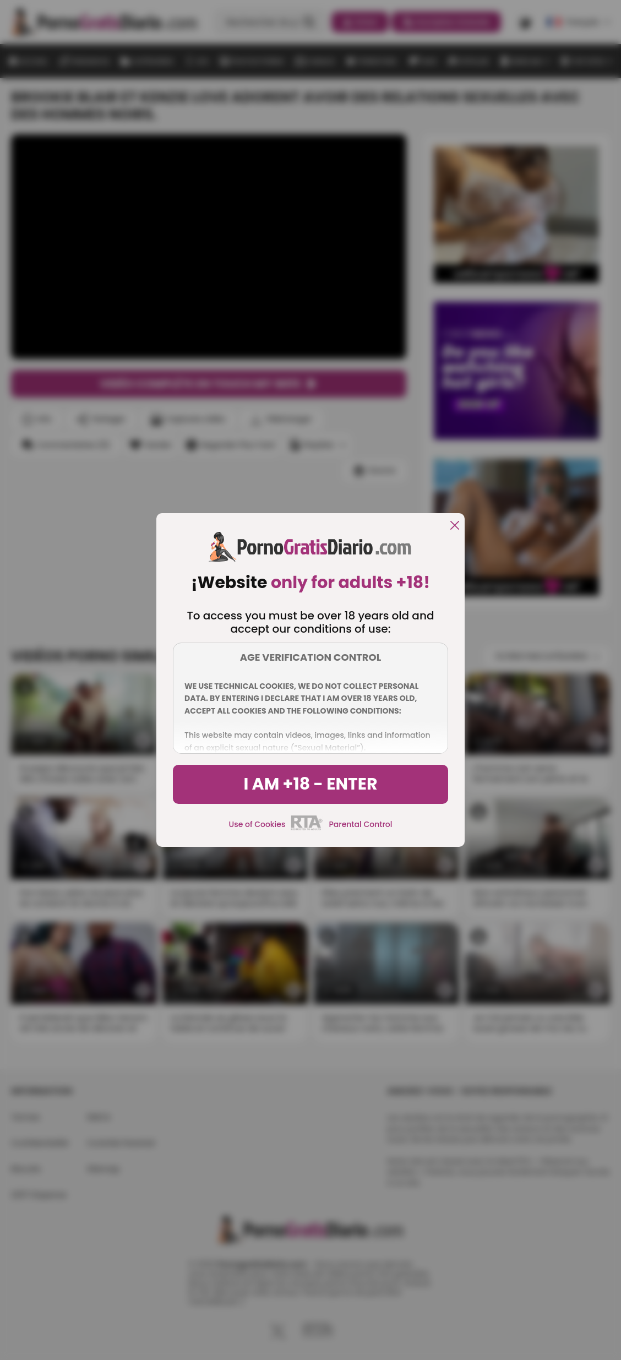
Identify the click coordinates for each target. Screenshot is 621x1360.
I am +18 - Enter (310, 784)
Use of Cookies (257, 824)
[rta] (307, 828)
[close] (454, 526)
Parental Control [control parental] (360, 824)
